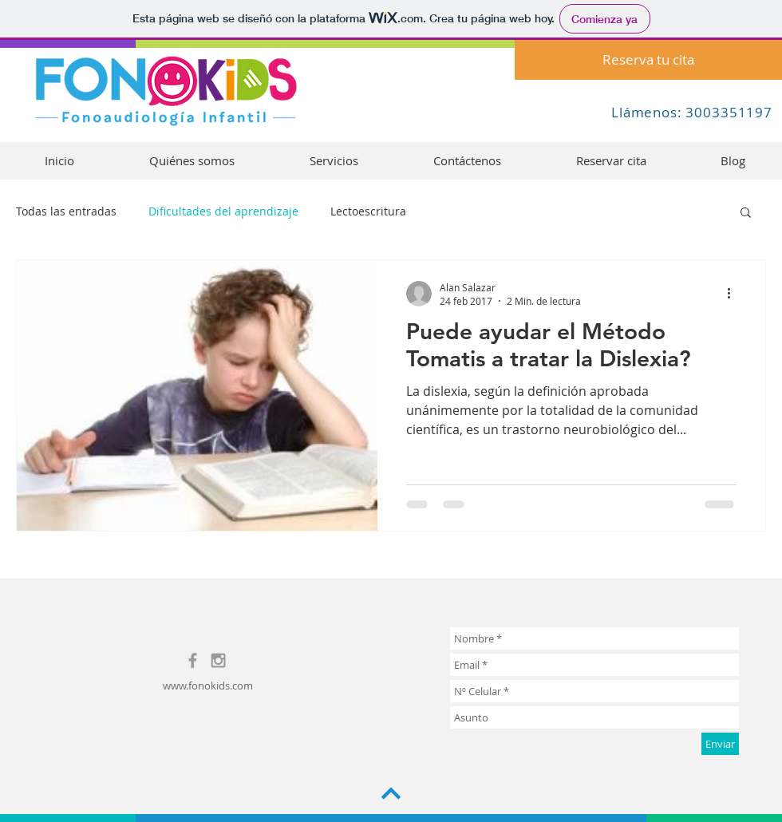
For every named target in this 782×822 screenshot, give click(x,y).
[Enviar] (720, 744)
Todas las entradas (66, 211)
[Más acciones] (734, 293)
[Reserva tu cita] (648, 60)
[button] (745, 213)
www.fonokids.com (208, 685)
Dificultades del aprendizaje (223, 211)
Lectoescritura (368, 211)
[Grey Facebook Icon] (193, 660)
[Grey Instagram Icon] (218, 660)
